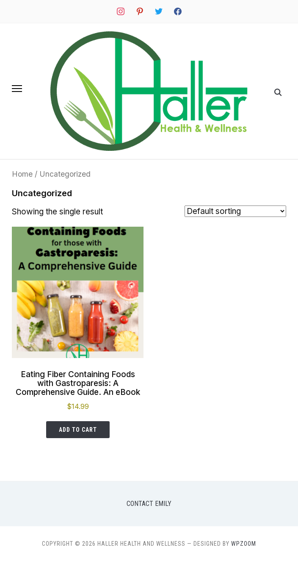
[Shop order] (235, 211)
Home (22, 173)
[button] (17, 88)
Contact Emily (149, 504)
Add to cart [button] (78, 429)
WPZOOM (243, 543)
